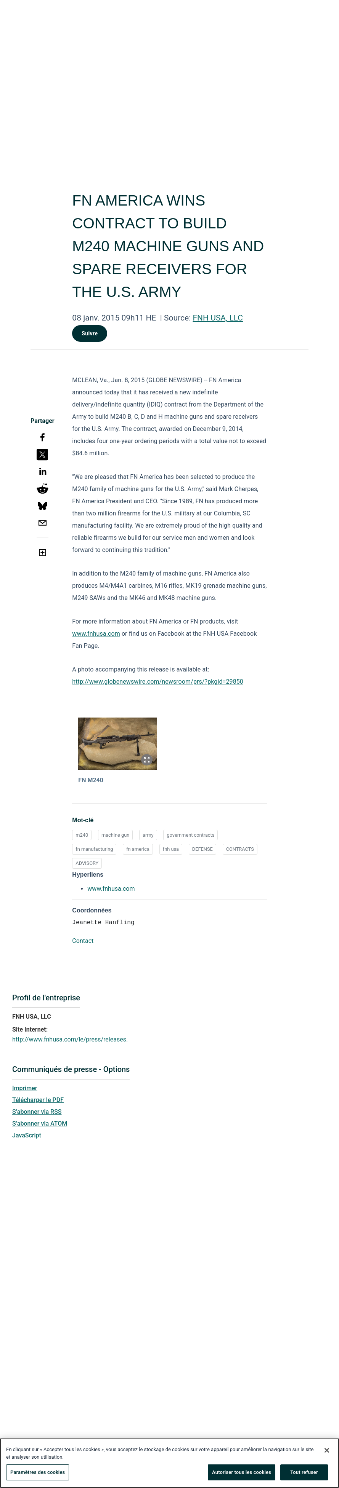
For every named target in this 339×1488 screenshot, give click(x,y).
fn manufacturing (94, 849)
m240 (82, 835)
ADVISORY (87, 863)
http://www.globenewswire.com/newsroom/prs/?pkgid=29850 (157, 681)
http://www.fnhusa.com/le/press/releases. (70, 1039)
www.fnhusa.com (96, 633)
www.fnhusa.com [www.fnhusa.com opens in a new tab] (111, 888)
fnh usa (171, 849)
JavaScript (26, 1135)
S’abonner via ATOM (39, 1123)
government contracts (190, 835)
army (148, 835)
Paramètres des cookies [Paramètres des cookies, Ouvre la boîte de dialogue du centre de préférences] (37, 1473)
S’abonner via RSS (37, 1111)
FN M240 (90, 780)
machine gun (115, 835)
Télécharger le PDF (38, 1100)
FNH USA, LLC (218, 317)
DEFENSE (202, 849)
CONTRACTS (240, 849)
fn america (137, 849)
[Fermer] (326, 1451)
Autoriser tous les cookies (241, 1473)
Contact (82, 940)
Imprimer (24, 1088)
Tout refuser (304, 1473)
